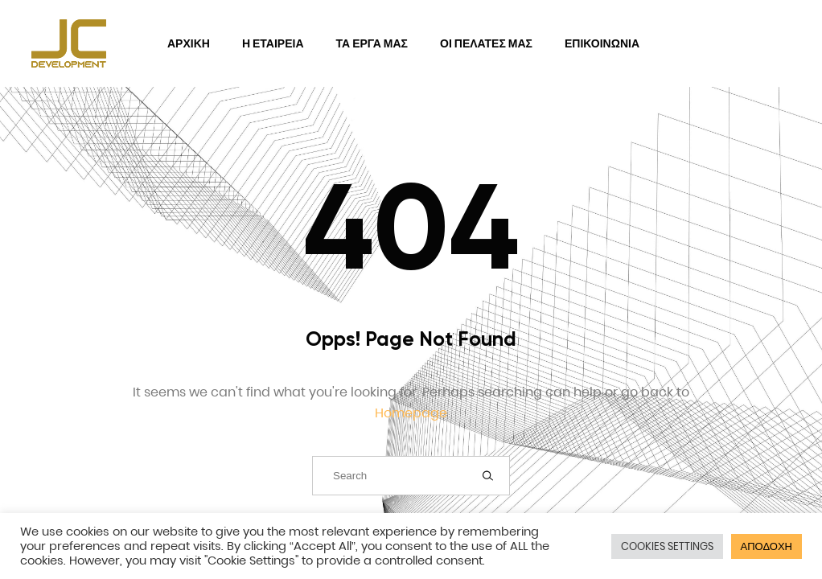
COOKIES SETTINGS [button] (667, 546)
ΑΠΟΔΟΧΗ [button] (766, 546)
